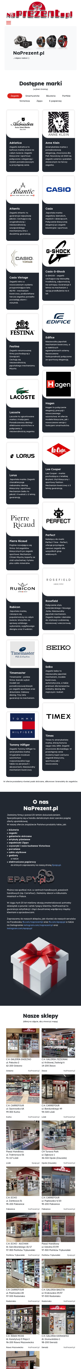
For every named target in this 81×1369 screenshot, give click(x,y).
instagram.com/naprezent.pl (43, 911)
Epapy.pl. (61, 865)
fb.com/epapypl (62, 907)
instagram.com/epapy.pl (24, 914)
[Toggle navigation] (8, 22)
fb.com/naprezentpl (38, 907)
